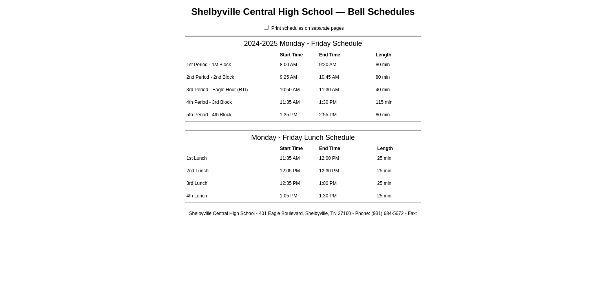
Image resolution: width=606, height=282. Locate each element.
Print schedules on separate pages (304, 28)
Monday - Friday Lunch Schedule (303, 137)
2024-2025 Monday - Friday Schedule (303, 43)
